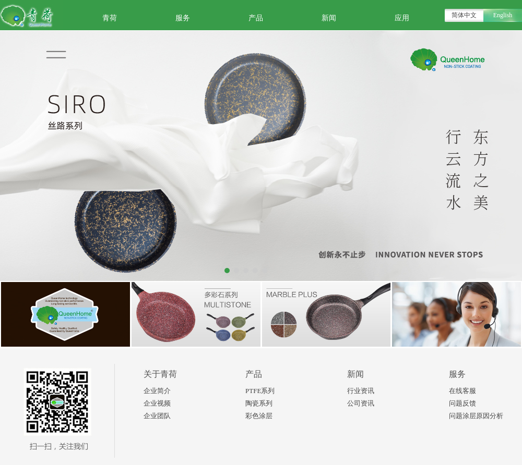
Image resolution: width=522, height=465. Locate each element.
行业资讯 (360, 391)
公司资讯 (360, 403)
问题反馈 (462, 403)
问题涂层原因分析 (476, 416)
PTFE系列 (260, 391)
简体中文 (464, 15)
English (503, 15)
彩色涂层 (258, 416)
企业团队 (157, 416)
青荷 (109, 18)
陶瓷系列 (258, 403)
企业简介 (157, 391)
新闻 (329, 18)
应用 (402, 18)
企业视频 (157, 403)
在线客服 (462, 391)
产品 (255, 18)
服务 (182, 18)
